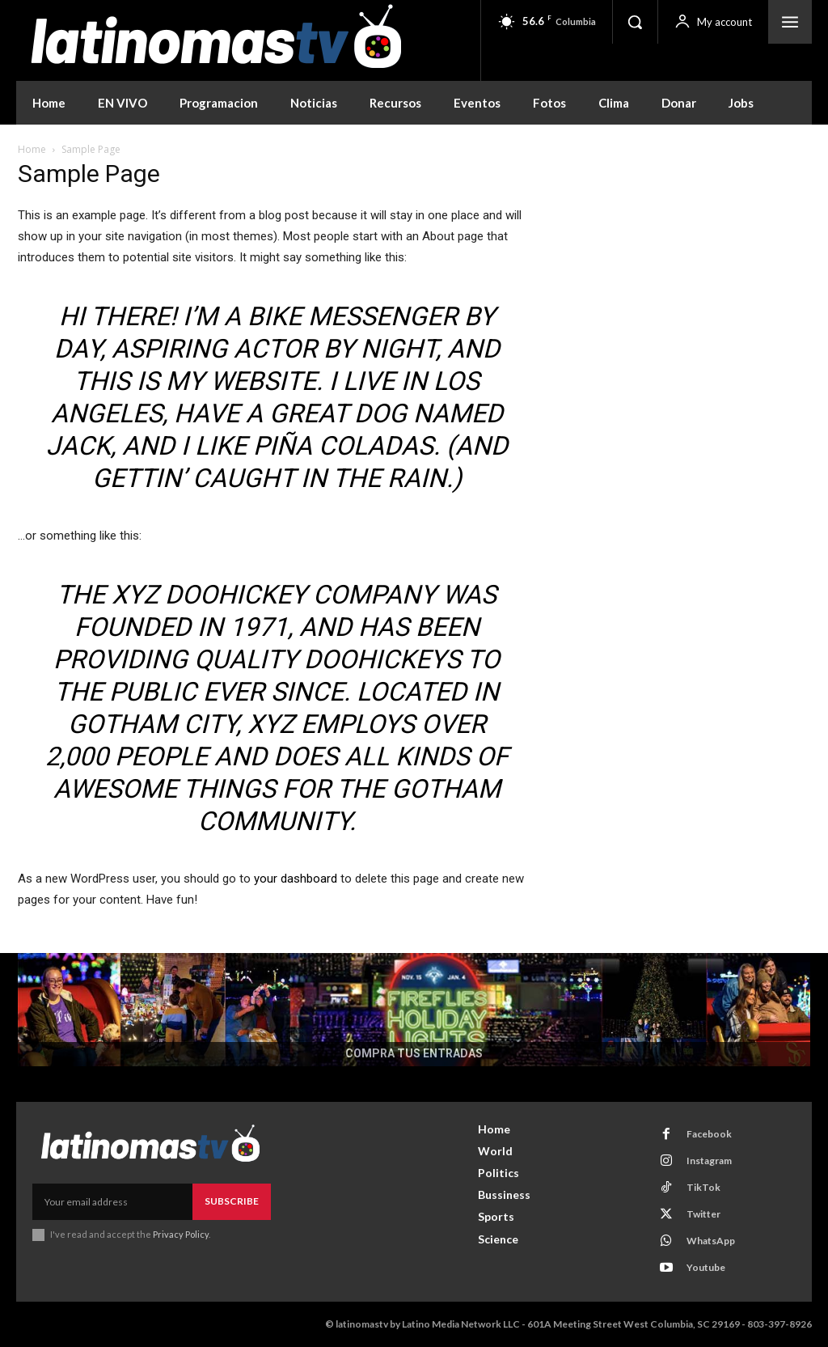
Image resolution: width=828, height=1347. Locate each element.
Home (32, 149)
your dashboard (295, 878)
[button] (635, 22)
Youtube (705, 1267)
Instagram (708, 1160)
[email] (112, 1201)
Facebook (708, 1134)
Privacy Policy (181, 1234)
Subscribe (232, 1201)
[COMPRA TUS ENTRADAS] (414, 1009)
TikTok (703, 1187)
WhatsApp (710, 1241)
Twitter (703, 1214)
